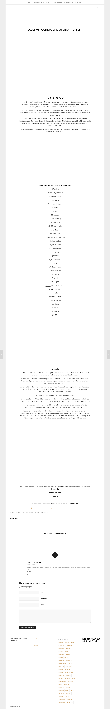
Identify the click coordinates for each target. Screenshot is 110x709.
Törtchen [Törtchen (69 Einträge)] (68, 693)
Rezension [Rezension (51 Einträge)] (61, 687)
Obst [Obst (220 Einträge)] (60, 684)
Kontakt (35, 639)
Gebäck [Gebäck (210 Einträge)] (61, 669)
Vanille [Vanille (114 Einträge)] (61, 696)
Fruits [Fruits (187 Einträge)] (70, 663)
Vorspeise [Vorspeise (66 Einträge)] (69, 699)
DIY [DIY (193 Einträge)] (66, 651)
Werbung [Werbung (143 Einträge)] (70, 702)
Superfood (35, 123)
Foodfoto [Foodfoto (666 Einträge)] (61, 660)
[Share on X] (55, 523)
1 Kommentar (28, 512)
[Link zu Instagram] (100, 7)
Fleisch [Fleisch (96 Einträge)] (61, 657)
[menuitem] (29, 2)
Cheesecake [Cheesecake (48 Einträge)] (69, 645)
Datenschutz (36, 645)
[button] (24, 508)
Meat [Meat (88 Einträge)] (73, 678)
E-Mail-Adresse (44, 598)
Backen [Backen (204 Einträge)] (61, 642)
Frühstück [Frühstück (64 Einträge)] (68, 666)
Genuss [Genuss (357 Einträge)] (61, 672)
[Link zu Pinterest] (103, 7)
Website (42, 604)
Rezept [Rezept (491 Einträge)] (68, 687)
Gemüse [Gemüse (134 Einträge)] (67, 669)
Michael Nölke (43, 512)
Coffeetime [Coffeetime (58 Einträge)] (61, 648)
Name (42, 592)
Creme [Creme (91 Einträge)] (68, 648)
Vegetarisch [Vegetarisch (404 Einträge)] (62, 699)
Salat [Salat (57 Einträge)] (67, 690)
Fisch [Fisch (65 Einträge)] (67, 654)
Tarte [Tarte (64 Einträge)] (72, 690)
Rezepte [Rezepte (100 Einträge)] (61, 690)
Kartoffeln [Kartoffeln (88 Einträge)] (61, 675)
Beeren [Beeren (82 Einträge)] (67, 642)
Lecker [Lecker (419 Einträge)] (61, 678)
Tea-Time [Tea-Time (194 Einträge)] (61, 693)
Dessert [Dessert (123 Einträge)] (61, 651)
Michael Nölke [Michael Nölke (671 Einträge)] (62, 681)
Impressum (36, 642)
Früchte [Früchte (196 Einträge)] (61, 666)
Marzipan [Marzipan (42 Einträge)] (67, 678)
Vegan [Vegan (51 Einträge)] (67, 696)
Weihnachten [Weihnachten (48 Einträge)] (62, 702)
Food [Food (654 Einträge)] (66, 657)
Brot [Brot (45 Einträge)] (72, 642)
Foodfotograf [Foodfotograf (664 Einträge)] (69, 660)
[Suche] (83, 2)
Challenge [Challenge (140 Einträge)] (61, 645)
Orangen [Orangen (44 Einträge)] (66, 684)
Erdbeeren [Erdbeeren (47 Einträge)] (61, 654)
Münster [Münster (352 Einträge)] (70, 681)
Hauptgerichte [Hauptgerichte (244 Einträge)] (69, 672)
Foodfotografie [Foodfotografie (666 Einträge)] (62, 663)
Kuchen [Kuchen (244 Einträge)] (68, 675)
